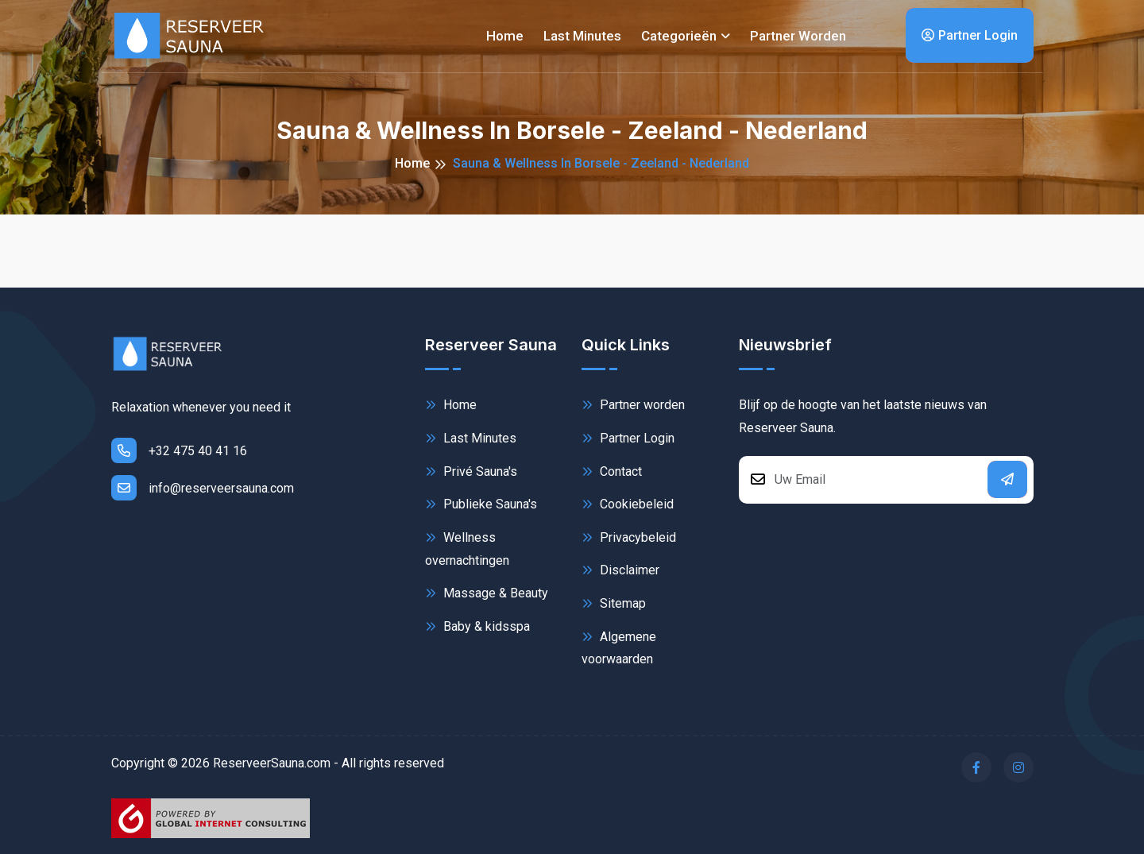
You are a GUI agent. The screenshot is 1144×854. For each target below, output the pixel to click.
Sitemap (614, 603)
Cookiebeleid (628, 504)
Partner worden (798, 36)
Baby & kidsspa (477, 626)
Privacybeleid (629, 537)
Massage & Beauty (486, 593)
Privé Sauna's (471, 471)
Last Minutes (470, 438)
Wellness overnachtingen (467, 547)
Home (505, 36)
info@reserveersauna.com (202, 487)
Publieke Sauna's (481, 504)
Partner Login (970, 35)
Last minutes (582, 36)
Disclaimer (620, 570)
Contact (612, 471)
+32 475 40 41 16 (179, 450)
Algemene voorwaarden (619, 647)
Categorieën (679, 36)
